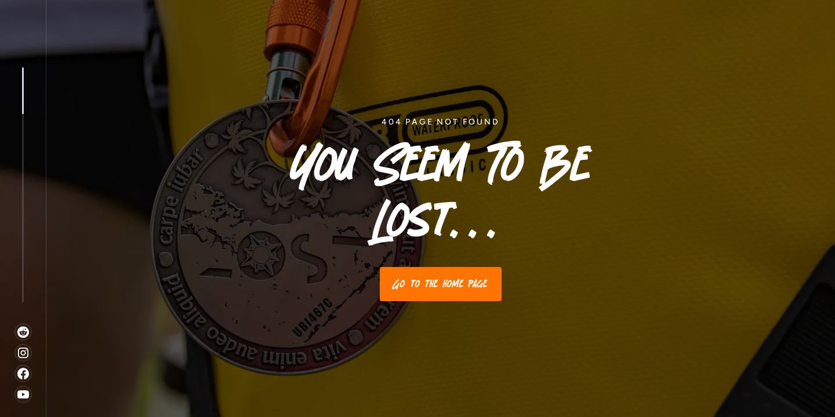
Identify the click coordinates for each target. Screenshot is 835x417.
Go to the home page (441, 283)
